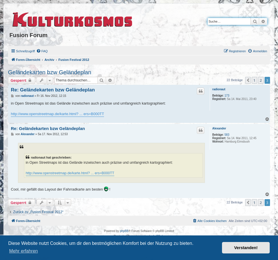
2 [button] (261, 80)
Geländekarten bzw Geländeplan (49, 72)
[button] (248, 80)
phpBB (124, 231)
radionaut (218, 89)
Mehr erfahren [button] (23, 251)
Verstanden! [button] (246, 247)
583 (227, 134)
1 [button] (254, 80)
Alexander (219, 128)
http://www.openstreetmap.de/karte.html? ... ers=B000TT (57, 114)
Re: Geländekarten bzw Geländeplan (53, 90)
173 (227, 95)
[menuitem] (42, 51)
